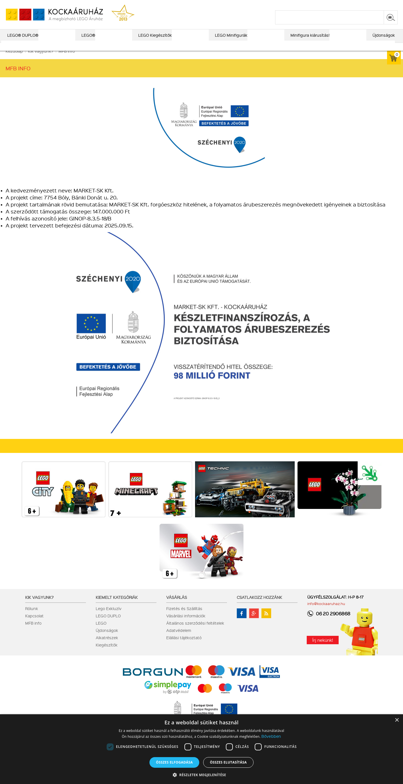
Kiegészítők (107, 652)
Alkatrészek (107, 645)
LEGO (101, 630)
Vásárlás (176, 605)
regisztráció (387, 4)
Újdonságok (107, 638)
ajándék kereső (184, 4)
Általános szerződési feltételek (195, 630)
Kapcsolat (34, 623)
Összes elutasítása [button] (228, 762)
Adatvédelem (178, 638)
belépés (362, 4)
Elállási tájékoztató (184, 645)
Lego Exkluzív (108, 616)
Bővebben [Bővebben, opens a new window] (271, 736)
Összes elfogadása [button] (174, 762)
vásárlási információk (274, 4)
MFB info (33, 630)
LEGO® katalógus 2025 (227, 4)
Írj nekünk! (322, 648)
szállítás (308, 4)
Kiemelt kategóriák (117, 605)
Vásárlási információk (185, 623)
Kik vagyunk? (39, 605)
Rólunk (31, 616)
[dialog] (201, 749)
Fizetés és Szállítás (184, 616)
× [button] (397, 720)
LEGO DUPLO (108, 623)
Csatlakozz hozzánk (259, 605)
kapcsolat (331, 4)
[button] (201, 774)
